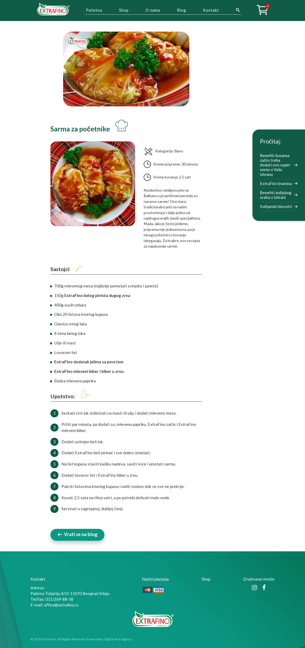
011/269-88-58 (59, 599)
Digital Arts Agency (118, 639)
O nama (153, 10)
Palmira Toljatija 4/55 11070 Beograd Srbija (69, 593)
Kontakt (211, 10)
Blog (181, 10)
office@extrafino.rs (61, 604)
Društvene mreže (258, 579)
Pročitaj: (270, 141)
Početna (94, 10)
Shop (124, 10)
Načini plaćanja (155, 579)
